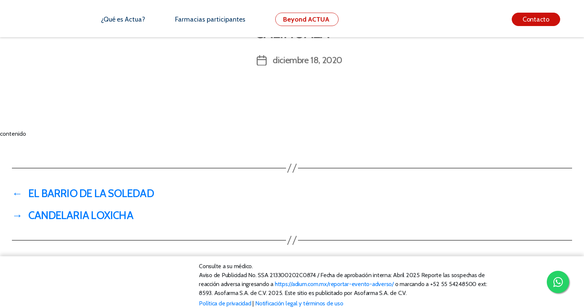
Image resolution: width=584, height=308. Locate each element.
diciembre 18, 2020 (307, 60)
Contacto (536, 19)
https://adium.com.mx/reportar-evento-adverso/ (334, 284)
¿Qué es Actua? (123, 19)
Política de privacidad (225, 303)
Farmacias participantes (210, 19)
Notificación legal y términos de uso (299, 303)
